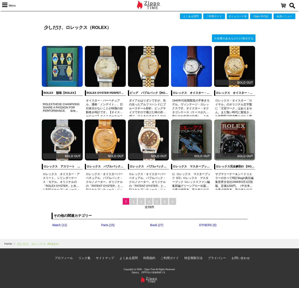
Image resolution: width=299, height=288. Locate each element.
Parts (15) (107, 225)
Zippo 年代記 (261, 16)
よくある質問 (191, 16)
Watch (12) (59, 225)
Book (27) (156, 225)
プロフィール (64, 258)
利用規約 (149, 258)
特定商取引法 (193, 258)
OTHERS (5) (207, 225)
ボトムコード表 (237, 16)
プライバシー (217, 258)
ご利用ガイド (214, 16)
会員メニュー (284, 16)
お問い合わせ (241, 258)
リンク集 (84, 258)
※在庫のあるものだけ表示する (234, 38)
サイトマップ (105, 258)
